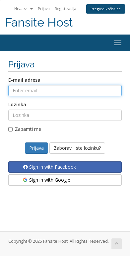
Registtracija (65, 8)
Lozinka (17, 104)
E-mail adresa (24, 80)
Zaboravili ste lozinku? (77, 148)
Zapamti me (24, 129)
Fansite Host (39, 22)
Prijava (44, 8)
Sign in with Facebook (49, 167)
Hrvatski (23, 8)
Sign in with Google (46, 180)
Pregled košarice (106, 8)
